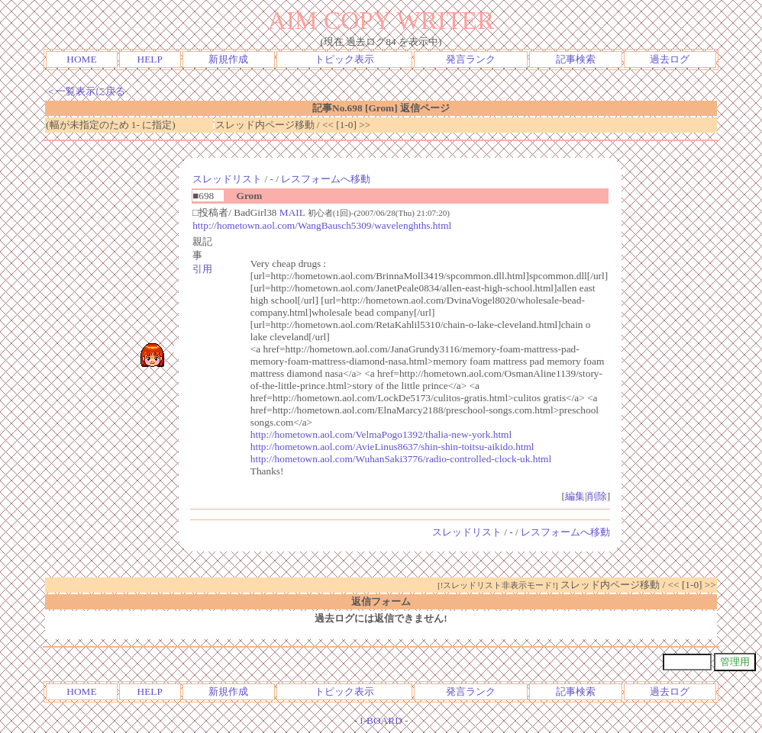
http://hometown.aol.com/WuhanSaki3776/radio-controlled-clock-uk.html (400, 459)
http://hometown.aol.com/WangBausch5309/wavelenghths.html (321, 225)
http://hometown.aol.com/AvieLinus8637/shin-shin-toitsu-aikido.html (392, 446)
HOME (81, 59)
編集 (575, 496)
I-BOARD (381, 720)
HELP (150, 59)
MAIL (292, 212)
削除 (597, 496)
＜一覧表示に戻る (85, 91)
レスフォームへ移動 (325, 179)
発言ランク (471, 59)
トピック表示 (344, 59)
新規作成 (228, 59)
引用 (202, 269)
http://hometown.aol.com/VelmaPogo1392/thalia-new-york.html (381, 434)
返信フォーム (381, 601)
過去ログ (669, 59)
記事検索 (576, 59)
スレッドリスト (227, 179)
